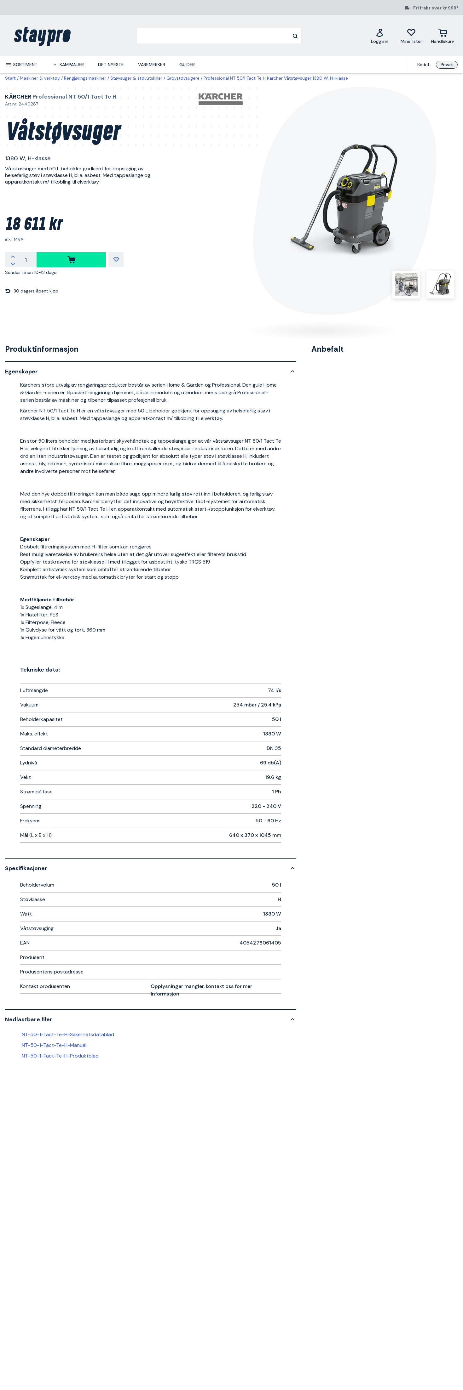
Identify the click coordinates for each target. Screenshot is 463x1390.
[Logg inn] (379, 35)
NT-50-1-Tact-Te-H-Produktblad (60, 1055)
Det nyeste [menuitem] (111, 64)
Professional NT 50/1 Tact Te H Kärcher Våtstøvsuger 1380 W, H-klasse (276, 78)
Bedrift (424, 64)
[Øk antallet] (13, 256)
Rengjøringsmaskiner (85, 78)
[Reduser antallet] (13, 263)
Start (10, 78)
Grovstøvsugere (183, 78)
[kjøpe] (71, 259)
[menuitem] (21, 64)
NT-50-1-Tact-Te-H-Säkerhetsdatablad (68, 1034)
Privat (447, 64)
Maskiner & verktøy (40, 78)
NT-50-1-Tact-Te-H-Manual (54, 1045)
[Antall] (26, 260)
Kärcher (18, 96)
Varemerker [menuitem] (151, 64)
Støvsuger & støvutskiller (136, 78)
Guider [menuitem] (187, 64)
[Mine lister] (411, 35)
